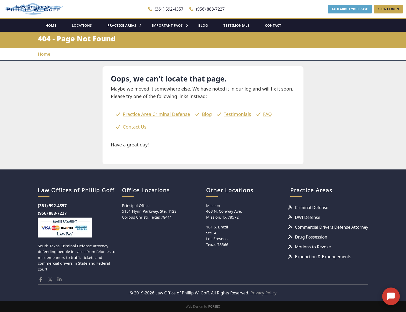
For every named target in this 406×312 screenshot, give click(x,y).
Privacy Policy (263, 293)
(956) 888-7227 (207, 9)
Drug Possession (311, 237)
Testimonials (237, 114)
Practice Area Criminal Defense (156, 114)
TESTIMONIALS (236, 25)
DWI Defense (307, 217)
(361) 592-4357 (166, 9)
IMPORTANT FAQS (167, 25)
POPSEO (214, 306)
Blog (207, 114)
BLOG (203, 25)
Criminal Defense (311, 207)
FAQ (267, 114)
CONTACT (273, 25)
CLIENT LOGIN (388, 9)
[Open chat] (391, 291)
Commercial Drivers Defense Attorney (331, 227)
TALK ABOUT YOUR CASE (350, 9)
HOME (51, 25)
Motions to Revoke (313, 247)
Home (44, 54)
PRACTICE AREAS (121, 25)
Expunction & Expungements (323, 256)
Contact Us (135, 127)
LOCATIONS (82, 25)
